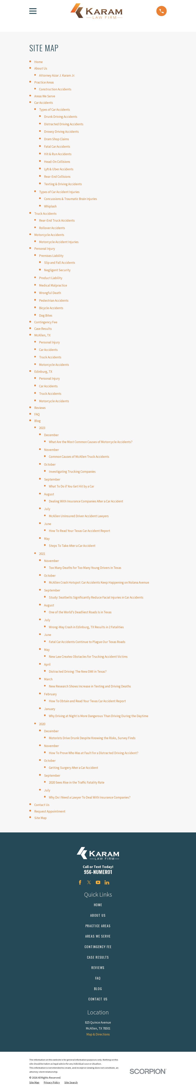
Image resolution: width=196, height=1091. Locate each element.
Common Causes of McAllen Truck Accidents (79, 457)
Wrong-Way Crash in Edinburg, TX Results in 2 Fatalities (86, 627)
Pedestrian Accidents (53, 300)
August (49, 494)
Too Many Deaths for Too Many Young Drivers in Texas (85, 568)
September (52, 479)
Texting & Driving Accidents (63, 184)
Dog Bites (45, 315)
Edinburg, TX (43, 371)
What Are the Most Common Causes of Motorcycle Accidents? (90, 442)
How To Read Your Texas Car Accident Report (79, 531)
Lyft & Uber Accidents (58, 169)
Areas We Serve (44, 96)
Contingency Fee (45, 322)
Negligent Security (57, 270)
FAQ (37, 414)
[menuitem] (34, 1082)
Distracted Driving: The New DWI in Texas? (78, 671)
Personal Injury (44, 249)
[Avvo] (116, 882)
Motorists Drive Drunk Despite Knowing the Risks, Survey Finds (92, 738)
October (50, 464)
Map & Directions (98, 1034)
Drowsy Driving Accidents (61, 131)
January (49, 709)
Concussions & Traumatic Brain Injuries (70, 199)
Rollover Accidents (52, 228)
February (50, 694)
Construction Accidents (55, 89)
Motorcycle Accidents (49, 235)
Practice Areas (44, 82)
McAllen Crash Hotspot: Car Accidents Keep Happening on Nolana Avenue (99, 582)
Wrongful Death (50, 293)
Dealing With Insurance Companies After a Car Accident (86, 501)
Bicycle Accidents (51, 308)
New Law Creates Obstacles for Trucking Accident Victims (88, 656)
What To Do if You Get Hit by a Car (71, 486)
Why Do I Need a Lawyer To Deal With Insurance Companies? (89, 797)
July (47, 509)
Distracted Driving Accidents (63, 124)
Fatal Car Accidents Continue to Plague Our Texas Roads (87, 642)
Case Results (43, 329)
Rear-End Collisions (57, 176)
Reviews (40, 408)
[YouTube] (98, 882)
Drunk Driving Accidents (60, 117)
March (48, 679)
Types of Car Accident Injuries (59, 192)
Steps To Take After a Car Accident (72, 546)
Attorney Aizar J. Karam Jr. (57, 75)
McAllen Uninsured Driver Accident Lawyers (79, 516)
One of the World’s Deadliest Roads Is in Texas (80, 612)
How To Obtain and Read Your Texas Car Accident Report (87, 701)
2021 (42, 554)
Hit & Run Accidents (57, 154)
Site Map (40, 818)
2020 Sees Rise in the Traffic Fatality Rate (76, 782)
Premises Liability (51, 256)
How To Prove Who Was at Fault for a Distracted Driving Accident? (93, 753)
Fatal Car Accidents (57, 146)
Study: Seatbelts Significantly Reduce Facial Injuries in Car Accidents (96, 597)
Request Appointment (49, 811)
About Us (40, 68)
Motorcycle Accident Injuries (59, 242)
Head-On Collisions (57, 162)
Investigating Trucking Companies (72, 471)
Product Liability (50, 278)
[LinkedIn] (107, 882)
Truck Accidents (45, 213)
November (51, 450)
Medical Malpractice (53, 285)
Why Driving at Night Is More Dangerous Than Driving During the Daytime (98, 716)
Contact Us (41, 805)
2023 (42, 428)
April (47, 664)
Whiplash (50, 206)
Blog (37, 421)
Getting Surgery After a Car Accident (73, 768)
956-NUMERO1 (98, 871)
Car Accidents (43, 103)
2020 (42, 724)
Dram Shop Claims (56, 139)
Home (38, 62)
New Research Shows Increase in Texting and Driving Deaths (90, 686)
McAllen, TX (42, 335)
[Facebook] (80, 882)
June (47, 524)
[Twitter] (89, 882)
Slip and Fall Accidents (59, 262)
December (51, 435)
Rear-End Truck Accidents (57, 220)
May (47, 538)
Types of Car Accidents (54, 109)
